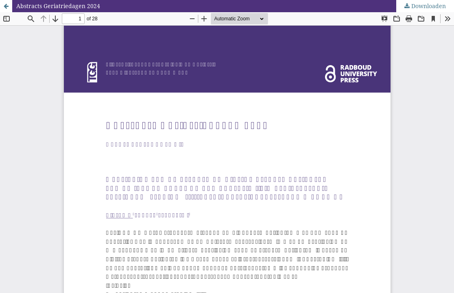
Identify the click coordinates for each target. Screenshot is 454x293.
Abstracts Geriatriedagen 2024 (58, 6)
